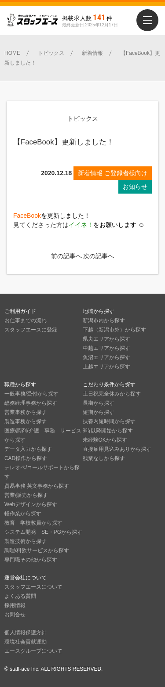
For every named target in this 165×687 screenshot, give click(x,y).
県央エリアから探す (106, 339)
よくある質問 (20, 596)
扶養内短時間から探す (109, 421)
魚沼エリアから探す (106, 357)
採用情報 (15, 605)
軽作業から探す (22, 514)
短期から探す (98, 412)
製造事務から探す (25, 421)
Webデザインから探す (30, 504)
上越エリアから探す (106, 366)
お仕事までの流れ (25, 320)
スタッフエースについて (33, 587)
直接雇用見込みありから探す (117, 449)
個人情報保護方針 (25, 632)
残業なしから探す (104, 458)
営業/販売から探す (26, 495)
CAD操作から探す (25, 458)
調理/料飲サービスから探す (36, 550)
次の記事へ (98, 255)
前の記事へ (66, 255)
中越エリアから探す (106, 348)
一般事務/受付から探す (31, 394)
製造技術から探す (25, 541)
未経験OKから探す (105, 440)
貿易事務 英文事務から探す (36, 486)
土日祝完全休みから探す (112, 394)
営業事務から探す (25, 412)
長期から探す (98, 403)
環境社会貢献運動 (25, 642)
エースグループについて (33, 651)
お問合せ (15, 614)
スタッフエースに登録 (30, 330)
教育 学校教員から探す (33, 523)
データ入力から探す (28, 449)
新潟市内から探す (104, 320)
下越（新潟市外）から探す (114, 330)
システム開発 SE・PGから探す (43, 532)
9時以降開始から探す (108, 431)
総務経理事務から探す (30, 403)
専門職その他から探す (30, 560)
